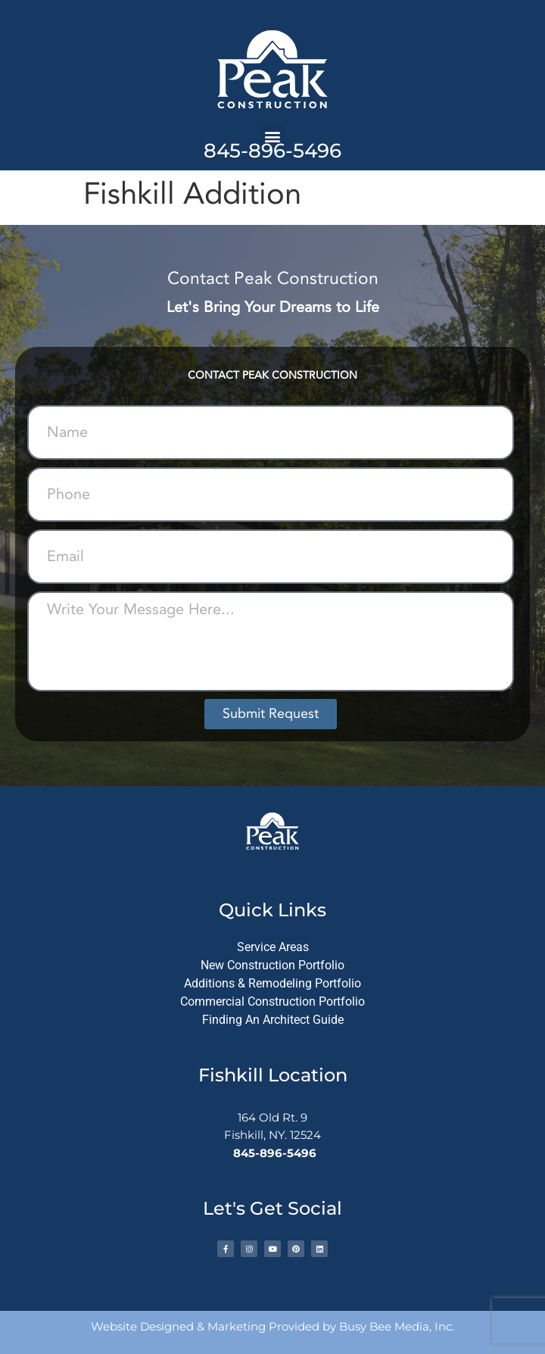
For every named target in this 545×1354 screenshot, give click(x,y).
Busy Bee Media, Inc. (396, 1326)
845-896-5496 (272, 151)
